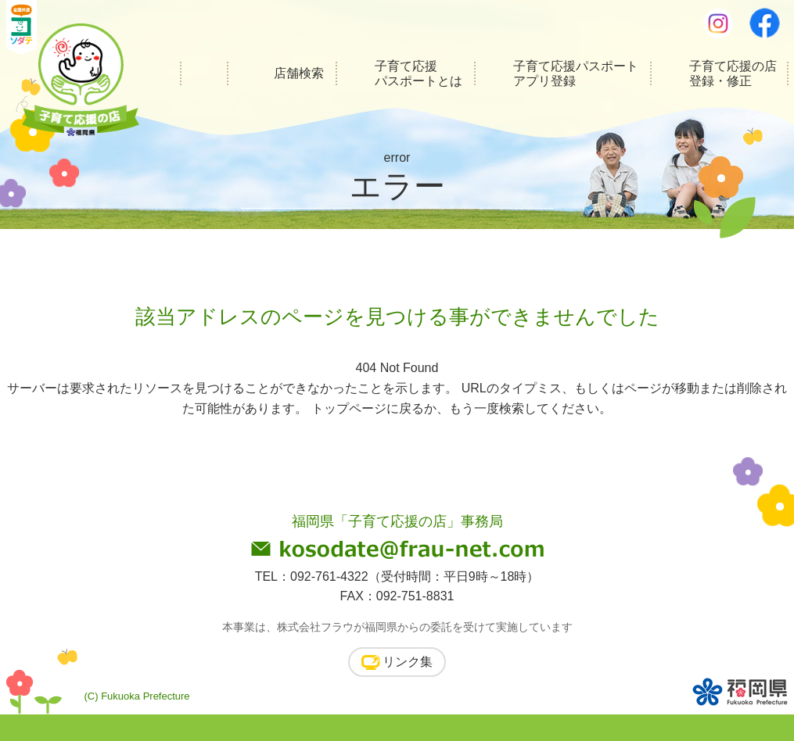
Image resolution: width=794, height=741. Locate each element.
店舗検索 (299, 73)
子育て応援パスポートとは (418, 73)
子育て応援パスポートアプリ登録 (575, 73)
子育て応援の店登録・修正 (733, 73)
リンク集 (408, 661)
